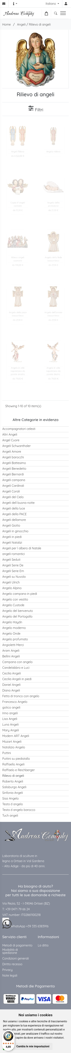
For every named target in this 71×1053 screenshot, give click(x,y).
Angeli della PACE (14, 514)
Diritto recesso (12, 964)
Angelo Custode (13, 605)
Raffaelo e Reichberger (18, 770)
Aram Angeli (10, 650)
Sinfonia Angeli (12, 793)
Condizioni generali (15, 958)
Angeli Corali (11, 491)
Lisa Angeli (9, 719)
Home (6, 24)
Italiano (51, 3)
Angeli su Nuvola (14, 577)
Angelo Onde (11, 633)
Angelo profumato (15, 639)
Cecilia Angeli (11, 673)
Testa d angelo (12, 804)
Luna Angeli (10, 724)
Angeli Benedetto (14, 468)
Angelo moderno (14, 628)
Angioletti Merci (13, 645)
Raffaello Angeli (13, 764)
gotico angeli (11, 707)
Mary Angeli (10, 730)
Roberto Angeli (12, 781)
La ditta (43, 945)
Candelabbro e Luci (15, 668)
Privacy (7, 969)
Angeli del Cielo (13, 497)
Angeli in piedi (12, 537)
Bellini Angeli (11, 656)
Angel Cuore (10, 440)
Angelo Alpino (12, 588)
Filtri (35, 108)
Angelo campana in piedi (19, 594)
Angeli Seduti (11, 559)
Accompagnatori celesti (18, 429)
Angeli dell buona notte (18, 503)
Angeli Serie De (12, 565)
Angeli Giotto (11, 525)
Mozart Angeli (11, 741)
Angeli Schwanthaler (16, 446)
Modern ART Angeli (15, 736)
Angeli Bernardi (13, 474)
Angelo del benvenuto (17, 611)
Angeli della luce (13, 508)
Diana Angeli (11, 690)
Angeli (21, 24)
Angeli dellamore (14, 520)
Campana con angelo (17, 662)
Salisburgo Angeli (14, 787)
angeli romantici (13, 554)
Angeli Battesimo (14, 463)
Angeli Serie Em (13, 571)
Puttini (6, 753)
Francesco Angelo (14, 702)
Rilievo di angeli (40, 24)
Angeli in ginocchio (15, 531)
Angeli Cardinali (13, 486)
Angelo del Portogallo (17, 616)
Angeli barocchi (13, 457)
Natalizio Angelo (13, 747)
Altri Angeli (9, 434)
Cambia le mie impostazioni (32, 1046)
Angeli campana (13, 480)
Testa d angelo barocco (18, 810)
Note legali (9, 975)
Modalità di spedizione (10, 951)
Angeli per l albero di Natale (21, 548)
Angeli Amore (11, 451)
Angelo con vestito (15, 599)
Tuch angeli (10, 815)
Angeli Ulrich (11, 582)
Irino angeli (10, 713)
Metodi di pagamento (17, 945)
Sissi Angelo (10, 798)
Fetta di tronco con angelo (20, 696)
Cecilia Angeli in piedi (16, 679)
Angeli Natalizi (12, 542)
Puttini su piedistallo (16, 759)
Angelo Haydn (12, 622)
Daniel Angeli (11, 685)
